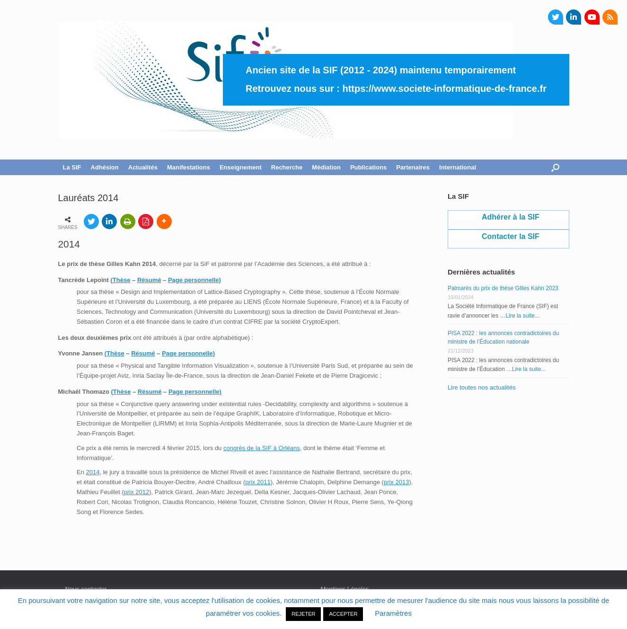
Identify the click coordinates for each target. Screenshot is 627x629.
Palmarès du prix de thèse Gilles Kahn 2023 (503, 288)
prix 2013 (396, 482)
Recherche (286, 167)
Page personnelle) (194, 279)
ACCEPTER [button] (343, 614)
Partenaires (413, 167)
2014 (93, 472)
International (457, 167)
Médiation (326, 167)
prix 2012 (136, 492)
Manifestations (188, 167)
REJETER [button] (303, 614)
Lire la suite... (522, 315)
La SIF (72, 167)
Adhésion (105, 167)
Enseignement (241, 167)
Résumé (149, 279)
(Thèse (121, 279)
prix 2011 (257, 482)
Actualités (143, 167)
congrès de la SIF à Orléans (261, 448)
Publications (368, 167)
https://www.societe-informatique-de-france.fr (444, 88)
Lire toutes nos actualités (482, 387)
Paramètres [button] (393, 613)
